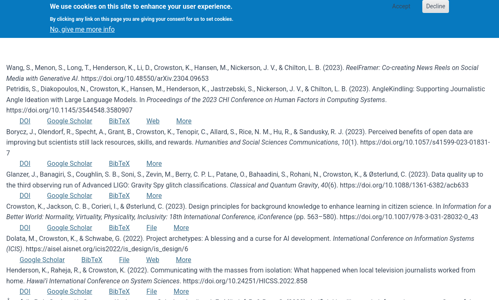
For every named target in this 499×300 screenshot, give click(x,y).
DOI (25, 121)
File (151, 228)
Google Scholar (69, 121)
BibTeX (119, 121)
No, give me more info (82, 25)
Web (152, 121)
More (184, 121)
